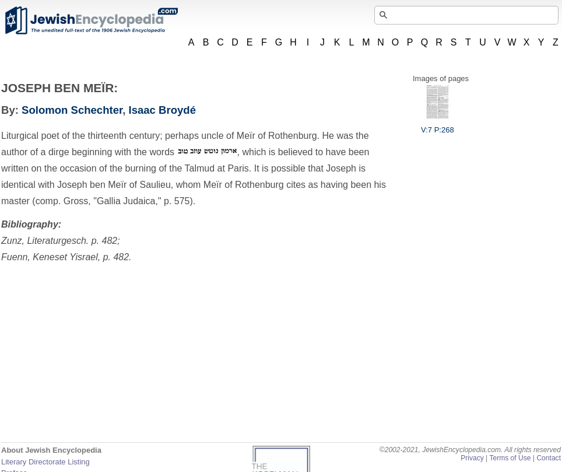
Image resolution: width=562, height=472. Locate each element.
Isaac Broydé (162, 110)
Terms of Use (510, 458)
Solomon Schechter (72, 110)
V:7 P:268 (437, 125)
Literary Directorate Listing (45, 461)
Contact (548, 458)
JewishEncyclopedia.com (91, 20)
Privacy (472, 458)
